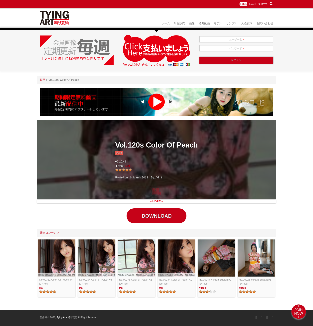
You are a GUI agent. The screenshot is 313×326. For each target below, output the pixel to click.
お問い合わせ (265, 23)
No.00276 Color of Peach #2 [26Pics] (135, 281)
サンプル (231, 23)
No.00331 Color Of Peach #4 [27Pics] (56, 281)
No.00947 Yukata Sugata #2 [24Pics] (215, 281)
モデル (218, 23)
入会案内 (247, 23)
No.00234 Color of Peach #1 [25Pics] (175, 281)
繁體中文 (263, 4)
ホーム (165, 23)
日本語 (243, 4)
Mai (127, 165)
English (252, 4)
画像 (192, 23)
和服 (119, 153)
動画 (42, 79)
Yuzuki (203, 288)
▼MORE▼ (156, 201)
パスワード (236, 48)
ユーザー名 (236, 39)
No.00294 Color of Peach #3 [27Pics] (95, 281)
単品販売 (179, 23)
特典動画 (204, 23)
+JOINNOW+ (298, 311)
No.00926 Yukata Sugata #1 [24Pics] (255, 281)
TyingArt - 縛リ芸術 (67, 317)
